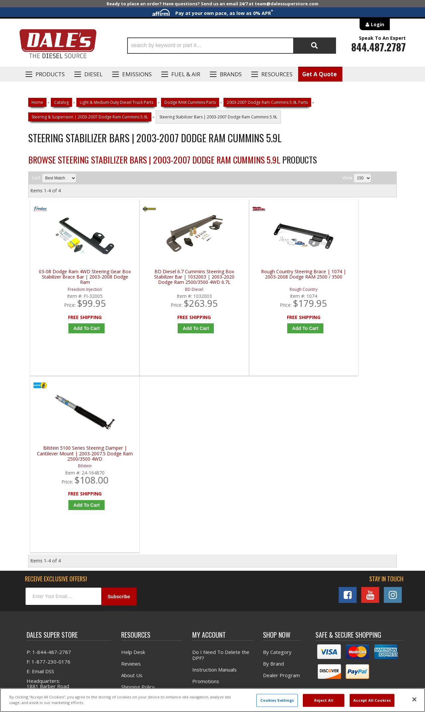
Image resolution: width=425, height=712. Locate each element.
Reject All (323, 700)
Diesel (93, 74)
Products (50, 74)
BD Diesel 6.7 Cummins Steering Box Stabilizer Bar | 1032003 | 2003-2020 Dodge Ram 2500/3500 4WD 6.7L (168, 277)
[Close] (414, 699)
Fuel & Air (185, 74)
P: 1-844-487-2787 (49, 478)
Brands (231, 74)
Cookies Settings (277, 700)
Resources (277, 74)
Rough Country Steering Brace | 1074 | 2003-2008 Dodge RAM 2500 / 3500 (260, 277)
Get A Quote (319, 74)
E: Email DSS (40, 497)
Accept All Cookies (372, 700)
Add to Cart (78, 328)
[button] (231, 45)
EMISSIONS (137, 74)
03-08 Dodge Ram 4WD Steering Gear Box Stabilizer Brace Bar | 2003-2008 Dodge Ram (76, 277)
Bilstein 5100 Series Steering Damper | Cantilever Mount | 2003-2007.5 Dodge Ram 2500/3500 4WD (352, 277)
